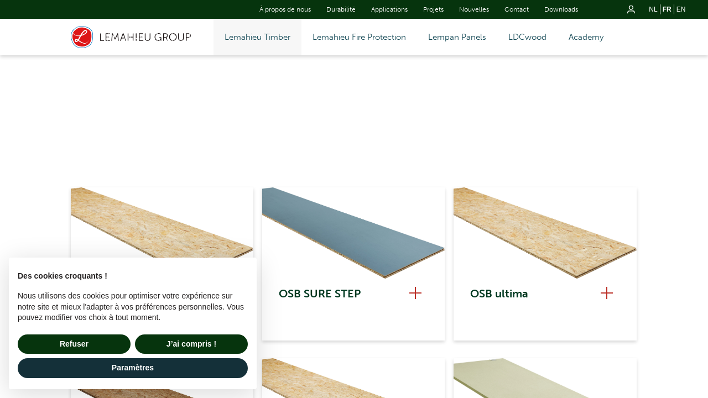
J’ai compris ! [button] (191, 343)
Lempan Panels (457, 37)
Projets (433, 9)
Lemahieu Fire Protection (359, 37)
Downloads (561, 9)
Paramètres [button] (133, 367)
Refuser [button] (74, 343)
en (681, 9)
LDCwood (527, 37)
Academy (586, 37)
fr (667, 9)
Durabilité (341, 9)
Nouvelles (474, 9)
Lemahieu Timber (257, 37)
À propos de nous (285, 9)
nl (653, 9)
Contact (516, 9)
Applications (389, 9)
